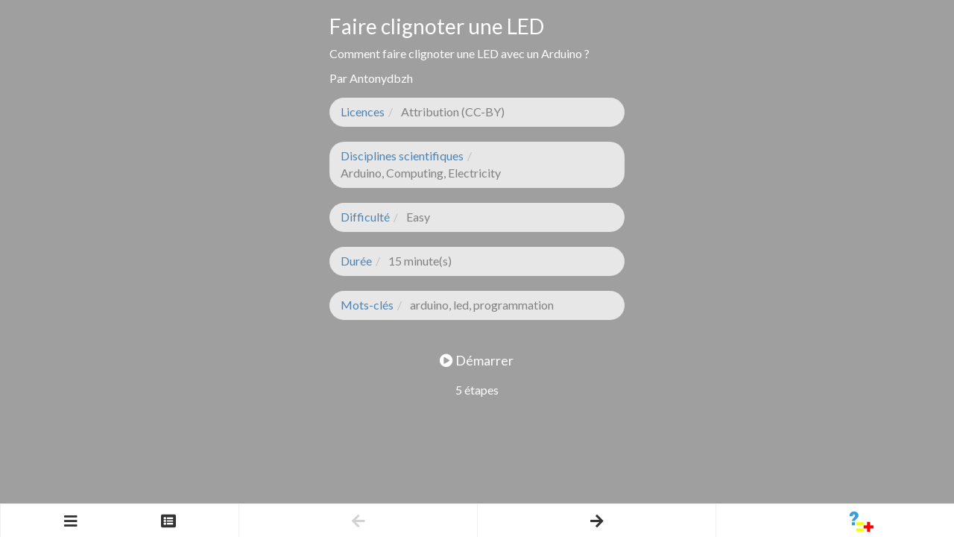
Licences (363, 111)
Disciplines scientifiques (402, 155)
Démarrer (477, 360)
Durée (356, 261)
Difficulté (365, 217)
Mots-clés (367, 305)
